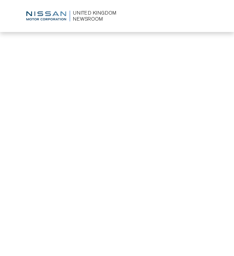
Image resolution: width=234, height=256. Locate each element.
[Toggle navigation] (202, 16)
